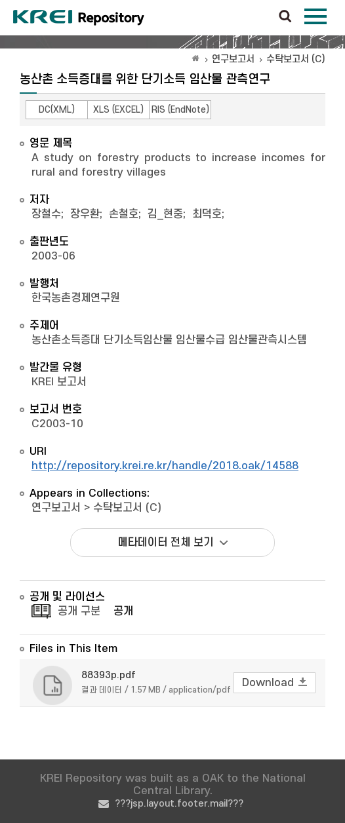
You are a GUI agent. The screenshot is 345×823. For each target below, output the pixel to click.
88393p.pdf (108, 675)
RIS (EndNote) (180, 110)
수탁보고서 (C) (295, 59)
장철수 (46, 214)
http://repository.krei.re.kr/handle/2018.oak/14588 (164, 466)
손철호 (123, 214)
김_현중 (165, 214)
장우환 (85, 214)
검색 (285, 17)
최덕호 (207, 214)
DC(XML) (57, 110)
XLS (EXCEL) (118, 110)
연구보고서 (233, 59)
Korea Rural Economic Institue (78, 17)
